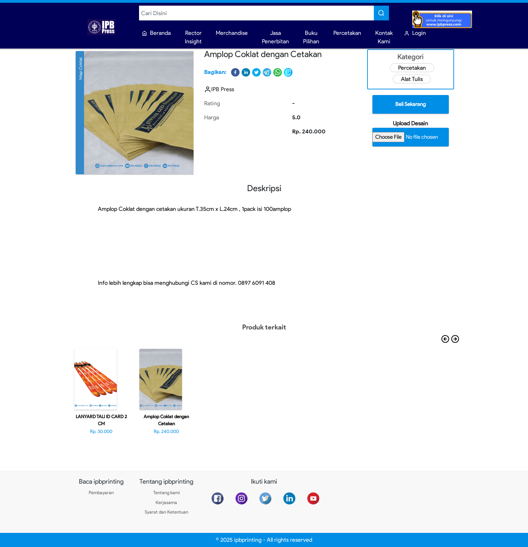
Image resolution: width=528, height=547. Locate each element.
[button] (235, 72)
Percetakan (412, 67)
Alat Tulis (412, 79)
